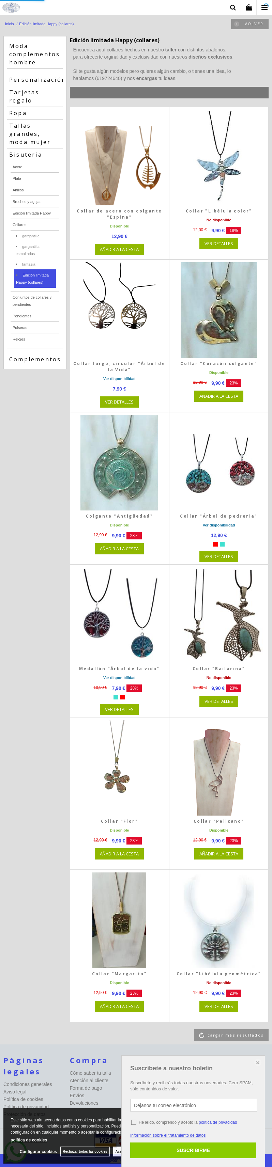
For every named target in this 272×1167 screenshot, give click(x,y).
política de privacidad (218, 1122)
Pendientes (22, 316)
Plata (17, 178)
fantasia (28, 264)
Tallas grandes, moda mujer (30, 134)
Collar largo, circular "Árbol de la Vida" (119, 367)
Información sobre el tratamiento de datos (168, 1135)
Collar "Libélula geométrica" (219, 974)
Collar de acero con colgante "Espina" (119, 214)
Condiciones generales (27, 1084)
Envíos (77, 1095)
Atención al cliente (89, 1080)
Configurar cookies (38, 1151)
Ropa (18, 113)
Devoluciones (84, 1103)
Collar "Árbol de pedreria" (218, 516)
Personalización (37, 79)
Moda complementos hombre (34, 54)
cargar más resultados (235, 1035)
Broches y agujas (27, 202)
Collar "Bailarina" (219, 669)
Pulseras (20, 328)
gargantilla (31, 236)
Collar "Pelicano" (219, 821)
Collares (19, 225)
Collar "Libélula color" (219, 211)
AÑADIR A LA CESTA (119, 249)
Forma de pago (86, 1088)
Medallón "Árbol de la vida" (119, 669)
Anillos (18, 190)
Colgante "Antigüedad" (119, 516)
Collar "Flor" (119, 821)
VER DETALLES (219, 243)
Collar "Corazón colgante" (218, 363)
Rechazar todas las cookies (85, 1151)
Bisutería (25, 154)
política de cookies (29, 1140)
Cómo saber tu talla (90, 1073)
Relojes (19, 339)
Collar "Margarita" (119, 974)
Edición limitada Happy (32, 213)
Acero (17, 167)
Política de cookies (23, 1099)
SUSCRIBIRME (193, 1150)
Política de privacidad (26, 1106)
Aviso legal (14, 1091)
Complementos (35, 359)
